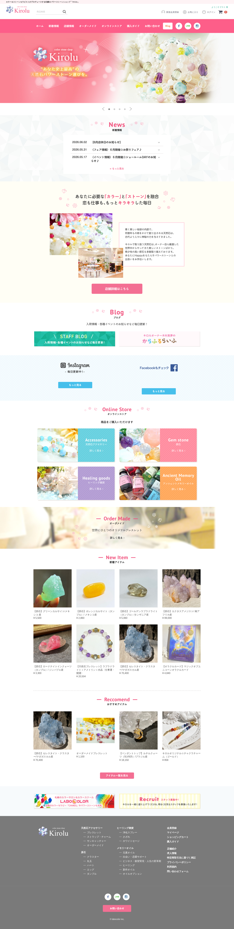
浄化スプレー (130, 832)
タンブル (92, 874)
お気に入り (190, 12)
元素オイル (129, 852)
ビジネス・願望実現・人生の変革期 (142, 861)
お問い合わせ (152, 26)
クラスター (93, 857)
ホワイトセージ (131, 841)
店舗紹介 (172, 848)
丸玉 (89, 861)
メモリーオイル (125, 848)
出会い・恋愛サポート (135, 857)
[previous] (103, 109)
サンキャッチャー (96, 841)
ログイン (208, 12)
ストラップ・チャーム (99, 837)
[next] (131, 109)
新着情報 (54, 26)
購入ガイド (133, 26)
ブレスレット (94, 832)
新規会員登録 (170, 12)
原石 (83, 852)
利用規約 (172, 866)
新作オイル (129, 869)
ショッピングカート (177, 837)
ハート (90, 865)
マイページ (173, 832)
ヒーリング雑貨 (125, 828)
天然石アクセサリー (92, 828)
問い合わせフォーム (177, 871)
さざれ (126, 837)
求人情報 (172, 853)
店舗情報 (69, 26)
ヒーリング (129, 865)
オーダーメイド (88, 26)
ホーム (40, 26)
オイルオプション (132, 874)
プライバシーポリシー (179, 862)
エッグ (90, 869)
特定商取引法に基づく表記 (181, 858)
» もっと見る (117, 168)
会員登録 (172, 828)
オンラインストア (112, 26)
